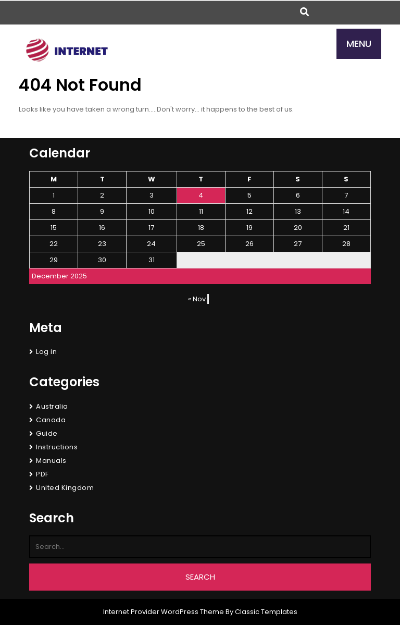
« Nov (197, 299)
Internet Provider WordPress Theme (163, 612)
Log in (46, 352)
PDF (42, 474)
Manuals (51, 460)
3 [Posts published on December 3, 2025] (151, 195)
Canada (51, 420)
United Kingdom (65, 488)
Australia (52, 406)
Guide (47, 433)
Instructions (57, 447)
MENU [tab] (358, 43)
